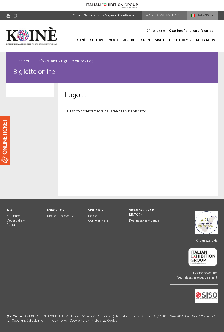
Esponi (145, 40)
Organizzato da (207, 240)
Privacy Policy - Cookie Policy (68, 320)
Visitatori (96, 210)
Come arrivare (98, 220)
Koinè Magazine (107, 15)
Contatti (77, 15)
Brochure (13, 216)
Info (9, 210)
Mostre (128, 40)
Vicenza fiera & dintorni (141, 212)
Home (18, 61)
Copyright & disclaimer (28, 320)
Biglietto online (72, 61)
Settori (96, 40)
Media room (205, 40)
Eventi (112, 40)
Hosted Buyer (180, 40)
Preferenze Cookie (104, 320)
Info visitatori (48, 61)
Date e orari (96, 216)
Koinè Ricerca (126, 15)
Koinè (81, 40)
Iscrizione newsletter (203, 273)
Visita (160, 40)
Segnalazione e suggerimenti (197, 277)
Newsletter (90, 15)
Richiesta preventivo (61, 216)
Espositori (56, 210)
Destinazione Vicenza (144, 220)
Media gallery (15, 220)
